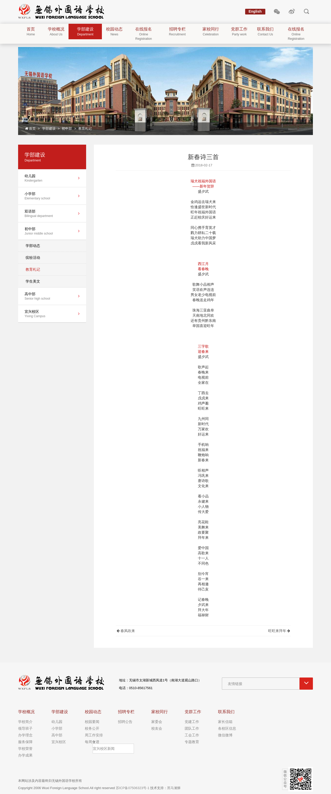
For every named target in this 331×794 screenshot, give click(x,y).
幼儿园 (56, 722)
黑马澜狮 (173, 788)
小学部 (56, 728)
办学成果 (25, 755)
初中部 (67, 128)
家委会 (156, 722)
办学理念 (25, 735)
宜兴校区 (58, 742)
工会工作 (192, 735)
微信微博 (225, 735)
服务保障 (25, 742)
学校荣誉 (25, 748)
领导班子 (25, 728)
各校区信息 (227, 728)
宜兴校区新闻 (104, 748)
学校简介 (25, 722)
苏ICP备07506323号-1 (132, 788)
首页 (30, 128)
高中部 (56, 735)
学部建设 (49, 128)
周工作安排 (94, 735)
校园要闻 (92, 722)
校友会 (156, 728)
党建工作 (192, 722)
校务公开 (92, 728)
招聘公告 (125, 722)
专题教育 (192, 742)
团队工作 (192, 728)
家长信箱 (225, 722)
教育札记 (85, 128)
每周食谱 (92, 742)
